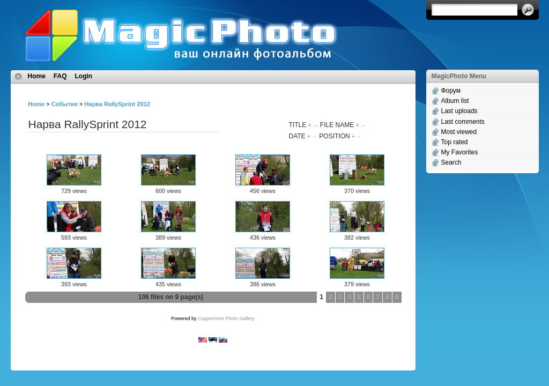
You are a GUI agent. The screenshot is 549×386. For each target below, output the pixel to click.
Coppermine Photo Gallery (226, 318)
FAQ (60, 76)
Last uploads (459, 111)
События (64, 104)
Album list (455, 101)
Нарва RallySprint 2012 (117, 104)
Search (451, 162)
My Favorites (459, 152)
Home (37, 76)
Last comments (463, 121)
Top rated (454, 142)
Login (84, 76)
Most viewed (459, 132)
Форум (451, 90)
